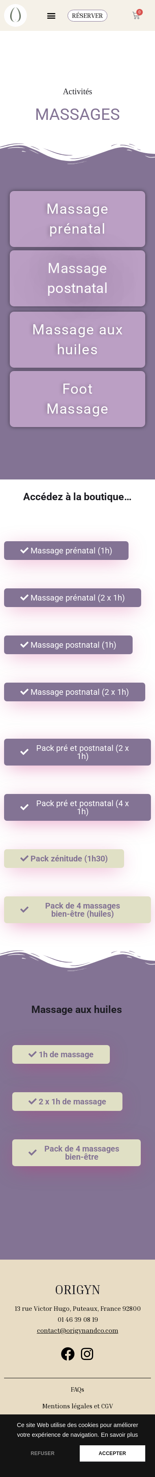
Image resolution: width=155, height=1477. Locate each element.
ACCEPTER (112, 1453)
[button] (51, 15)
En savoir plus (119, 1434)
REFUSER (43, 1453)
